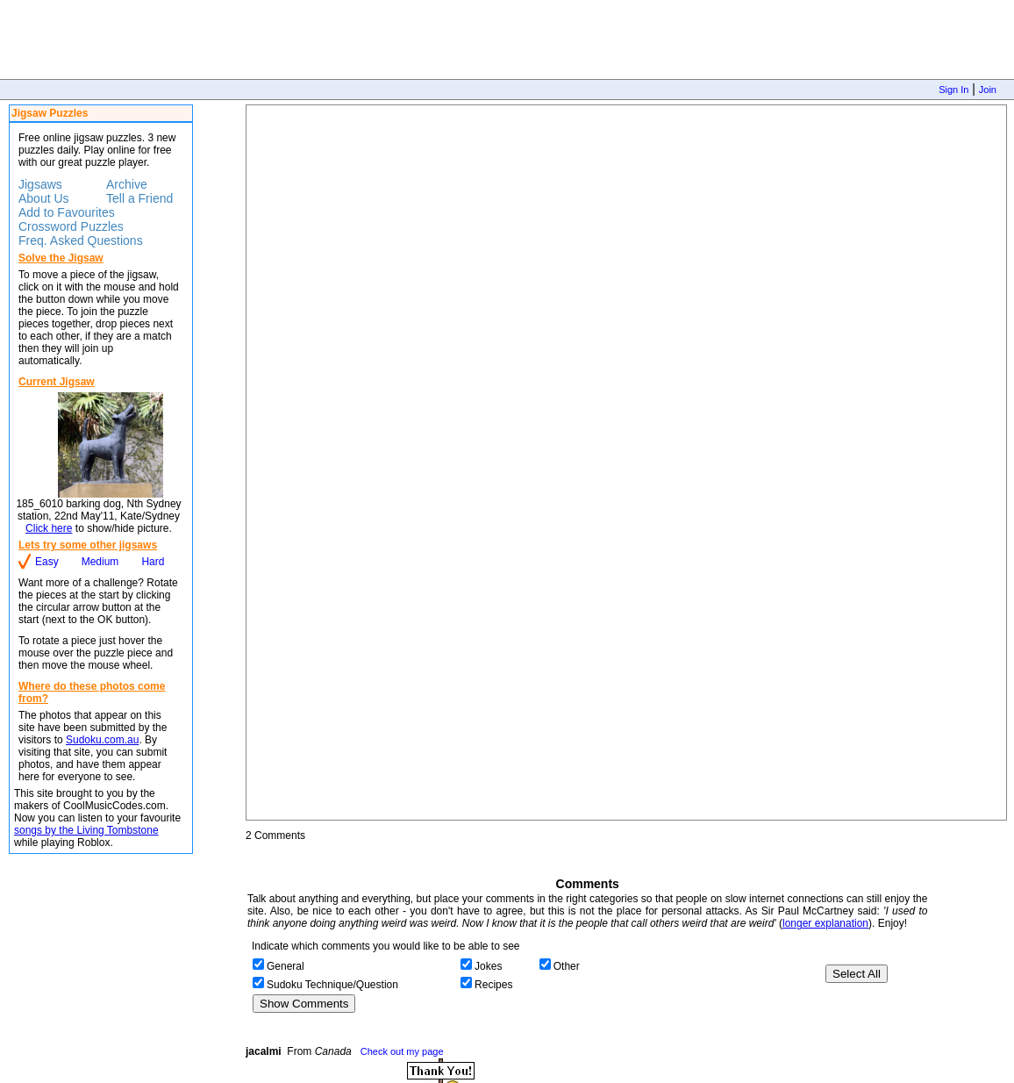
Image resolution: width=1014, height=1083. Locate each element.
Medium (100, 562)
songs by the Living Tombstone (86, 830)
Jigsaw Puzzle (626, 462)
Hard (152, 562)
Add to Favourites (66, 212)
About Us (43, 198)
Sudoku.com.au (102, 740)
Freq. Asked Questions (80, 240)
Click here (48, 528)
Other (566, 966)
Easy (47, 562)
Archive (126, 184)
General (285, 966)
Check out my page (402, 1051)
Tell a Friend (139, 198)
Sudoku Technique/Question (332, 985)
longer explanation (825, 923)
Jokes (488, 966)
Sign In (953, 89)
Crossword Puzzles (71, 226)
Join (987, 89)
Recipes (493, 985)
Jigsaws (40, 184)
